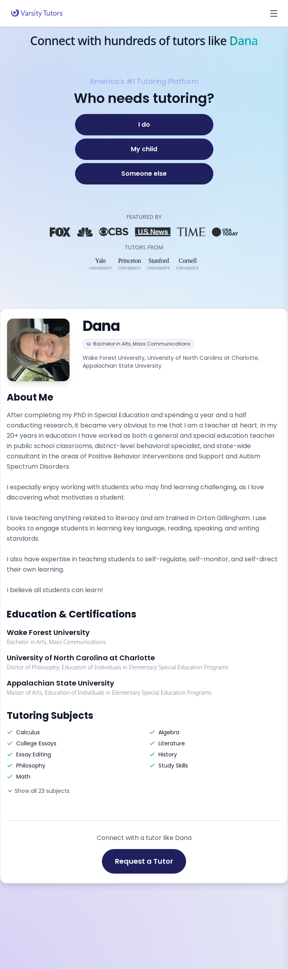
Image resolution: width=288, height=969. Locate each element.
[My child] (144, 149)
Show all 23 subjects (38, 791)
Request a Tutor (144, 861)
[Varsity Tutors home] (36, 13)
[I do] (144, 124)
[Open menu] (274, 13)
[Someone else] (144, 173)
